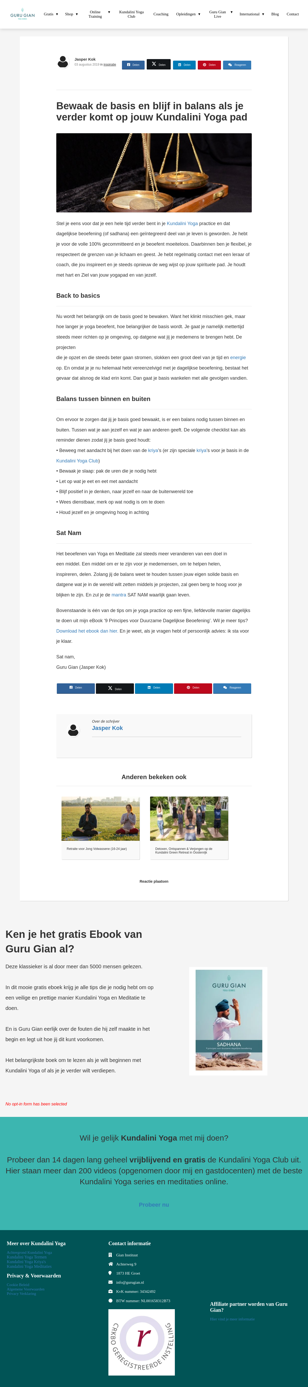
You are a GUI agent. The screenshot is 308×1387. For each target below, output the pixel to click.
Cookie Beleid (18, 1285)
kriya (153, 450)
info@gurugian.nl (130, 1282)
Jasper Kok (85, 59)
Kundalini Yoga (182, 223)
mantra (119, 594)
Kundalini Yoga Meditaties (29, 1266)
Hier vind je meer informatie (232, 1319)
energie (238, 357)
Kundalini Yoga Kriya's (26, 1261)
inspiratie (109, 64)
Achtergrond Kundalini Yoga (29, 1252)
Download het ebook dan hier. (87, 631)
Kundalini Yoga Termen (27, 1257)
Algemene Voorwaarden (26, 1289)
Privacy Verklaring (21, 1293)
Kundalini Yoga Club (77, 460)
